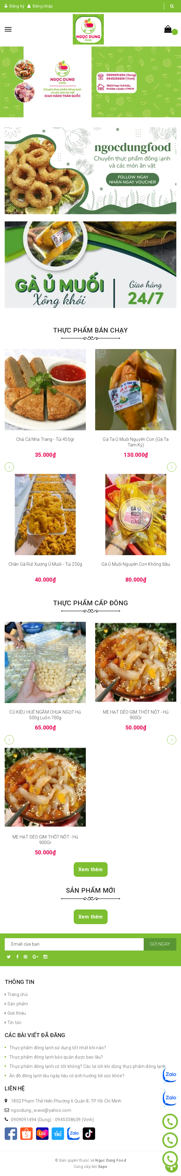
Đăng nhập (43, 6)
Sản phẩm (16, 1003)
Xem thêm (90, 869)
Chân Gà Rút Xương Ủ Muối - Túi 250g (45, 564)
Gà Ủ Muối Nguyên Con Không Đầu (135, 564)
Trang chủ (16, 994)
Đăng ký (17, 6)
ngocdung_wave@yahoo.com (41, 1110)
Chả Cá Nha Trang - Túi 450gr (45, 439)
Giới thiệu (15, 1013)
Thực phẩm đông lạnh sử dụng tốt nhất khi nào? (57, 1047)
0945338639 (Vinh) (74, 1119)
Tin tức (13, 1022)
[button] (171, 467)
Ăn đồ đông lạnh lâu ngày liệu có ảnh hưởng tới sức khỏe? (66, 1075)
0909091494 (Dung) (32, 1119)
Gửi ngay (160, 944)
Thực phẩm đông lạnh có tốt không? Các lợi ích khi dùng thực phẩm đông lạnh (87, 1066)
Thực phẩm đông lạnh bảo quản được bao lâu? (56, 1057)
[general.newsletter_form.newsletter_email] (90, 944)
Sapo (102, 1166)
